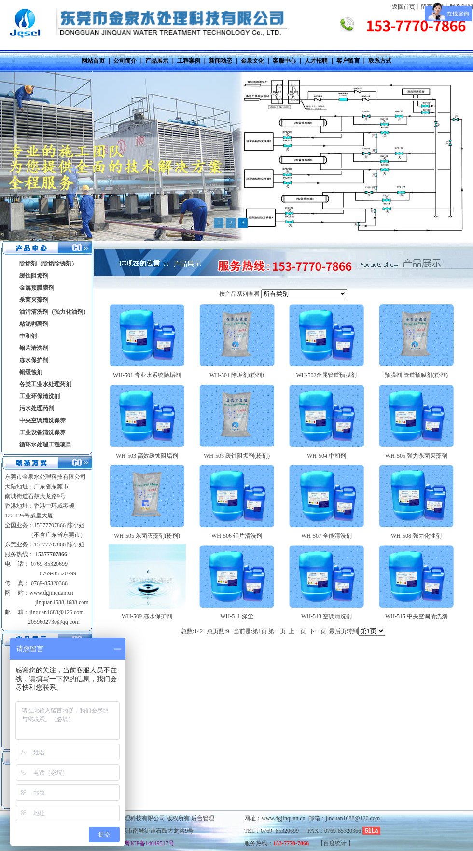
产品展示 (156, 60)
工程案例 (188, 60)
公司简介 (125, 60)
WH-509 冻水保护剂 (147, 616)
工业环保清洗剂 (39, 396)
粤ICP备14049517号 (146, 843)
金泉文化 (252, 60)
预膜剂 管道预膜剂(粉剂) (416, 375)
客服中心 (284, 60)
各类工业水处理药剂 (45, 384)
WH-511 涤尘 (236, 616)
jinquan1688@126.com (56, 612)
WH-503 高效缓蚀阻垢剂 (147, 455)
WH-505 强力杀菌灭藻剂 (416, 455)
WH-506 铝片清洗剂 (236, 535)
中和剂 (28, 336)
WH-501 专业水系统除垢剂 (147, 375)
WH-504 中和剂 (326, 455)
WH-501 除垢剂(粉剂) (236, 375)
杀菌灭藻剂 (33, 299)
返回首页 (403, 6)
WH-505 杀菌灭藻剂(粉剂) (147, 535)
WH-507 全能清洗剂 (326, 535)
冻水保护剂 (33, 360)
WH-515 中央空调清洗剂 (416, 616)
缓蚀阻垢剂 (33, 275)
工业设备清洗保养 (42, 432)
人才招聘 (316, 60)
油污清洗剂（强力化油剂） (54, 311)
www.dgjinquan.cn (51, 592)
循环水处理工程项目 (45, 444)
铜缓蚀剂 (30, 372)
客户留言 (348, 60)
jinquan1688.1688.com (61, 602)
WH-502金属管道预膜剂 (326, 375)
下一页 (317, 631)
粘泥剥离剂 (33, 324)
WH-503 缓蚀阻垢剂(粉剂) (237, 455)
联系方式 (379, 60)
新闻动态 (220, 60)
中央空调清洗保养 (42, 420)
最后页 (338, 631)
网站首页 (93, 60)
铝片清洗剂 (33, 348)
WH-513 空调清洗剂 (326, 616)
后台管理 (202, 818)
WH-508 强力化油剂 (416, 535)
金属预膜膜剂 (36, 287)
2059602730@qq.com (54, 621)
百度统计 (335, 843)
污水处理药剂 (36, 408)
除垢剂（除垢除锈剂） (48, 263)
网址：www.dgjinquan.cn (275, 818)
